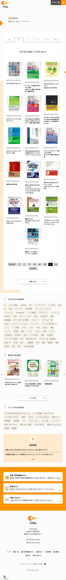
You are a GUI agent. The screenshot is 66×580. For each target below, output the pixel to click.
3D (30, 309)
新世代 (23, 421)
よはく (32, 331)
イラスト (29, 335)
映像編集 (7, 425)
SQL (59, 309)
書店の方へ (39, 556)
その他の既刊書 (29, 350)
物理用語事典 (48, 388)
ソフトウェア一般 (47, 324)
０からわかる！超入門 (42, 421)
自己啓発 (50, 339)
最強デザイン (56, 421)
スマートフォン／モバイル (43, 312)
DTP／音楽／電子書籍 (20, 324)
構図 (52, 331)
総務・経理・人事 (31, 342)
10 (45, 268)
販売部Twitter (39, 568)
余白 (38, 331)
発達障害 (30, 346)
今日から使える (39, 428)
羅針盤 (14, 432)
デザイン (37, 40)
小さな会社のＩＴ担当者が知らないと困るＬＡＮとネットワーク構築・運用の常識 (32, 122)
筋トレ (22, 346)
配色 (22, 335)
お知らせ (27, 559)
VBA (52, 320)
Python (7, 320)
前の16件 (12, 268)
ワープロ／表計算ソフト (49, 327)
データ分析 (51, 309)
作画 (44, 335)
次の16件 (33, 272)
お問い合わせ (36, 559)
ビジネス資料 (34, 339)
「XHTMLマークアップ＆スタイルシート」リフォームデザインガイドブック (51, 225)
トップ (9, 556)
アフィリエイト (34, 327)
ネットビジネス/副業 (11, 342)
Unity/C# (43, 320)
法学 (21, 342)
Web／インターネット (16, 312)
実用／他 (56, 40)
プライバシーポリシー (26, 568)
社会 (25, 339)
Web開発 (29, 312)
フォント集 (45, 425)
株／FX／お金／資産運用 (47, 342)
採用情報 (48, 556)
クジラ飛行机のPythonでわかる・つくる (17, 417)
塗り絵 (7, 350)
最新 (9, 40)
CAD (15, 320)
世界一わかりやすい (11, 428)
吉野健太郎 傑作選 (11, 187)
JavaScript (20, 316)
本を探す (56, 2)
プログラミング (43, 316)
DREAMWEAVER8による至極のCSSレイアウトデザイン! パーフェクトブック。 (33, 154)
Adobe (23, 309)
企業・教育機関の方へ (27, 556)
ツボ (23, 425)
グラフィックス (9, 316)
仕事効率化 (8, 339)
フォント (37, 335)
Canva (45, 331)
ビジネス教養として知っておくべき (43, 417)
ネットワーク (35, 324)
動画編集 (7, 324)
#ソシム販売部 (4, 578)
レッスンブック (55, 425)
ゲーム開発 (15, 331)
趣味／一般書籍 (47, 346)
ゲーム (28, 40)
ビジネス (47, 40)
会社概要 (56, 556)
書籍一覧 (16, 556)
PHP (35, 320)
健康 (56, 346)
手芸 (13, 350)
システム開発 (31, 316)
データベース (55, 316)
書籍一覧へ (33, 285)
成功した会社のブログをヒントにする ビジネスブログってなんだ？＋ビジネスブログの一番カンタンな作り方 (32, 191)
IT (19, 40)
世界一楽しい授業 (25, 428)
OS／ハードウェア (25, 320)
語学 (19, 350)
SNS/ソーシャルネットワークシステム (16, 327)
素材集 (16, 335)
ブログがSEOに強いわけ (13, 84)
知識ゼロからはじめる (54, 428)
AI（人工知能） (13, 309)
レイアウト (8, 335)
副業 (42, 339)
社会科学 (18, 339)
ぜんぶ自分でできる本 (11, 421)
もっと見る (33, 402)
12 (56, 268)
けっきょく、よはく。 (33, 425)
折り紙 (15, 346)
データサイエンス (40, 309)
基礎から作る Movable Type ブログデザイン (32, 223)
